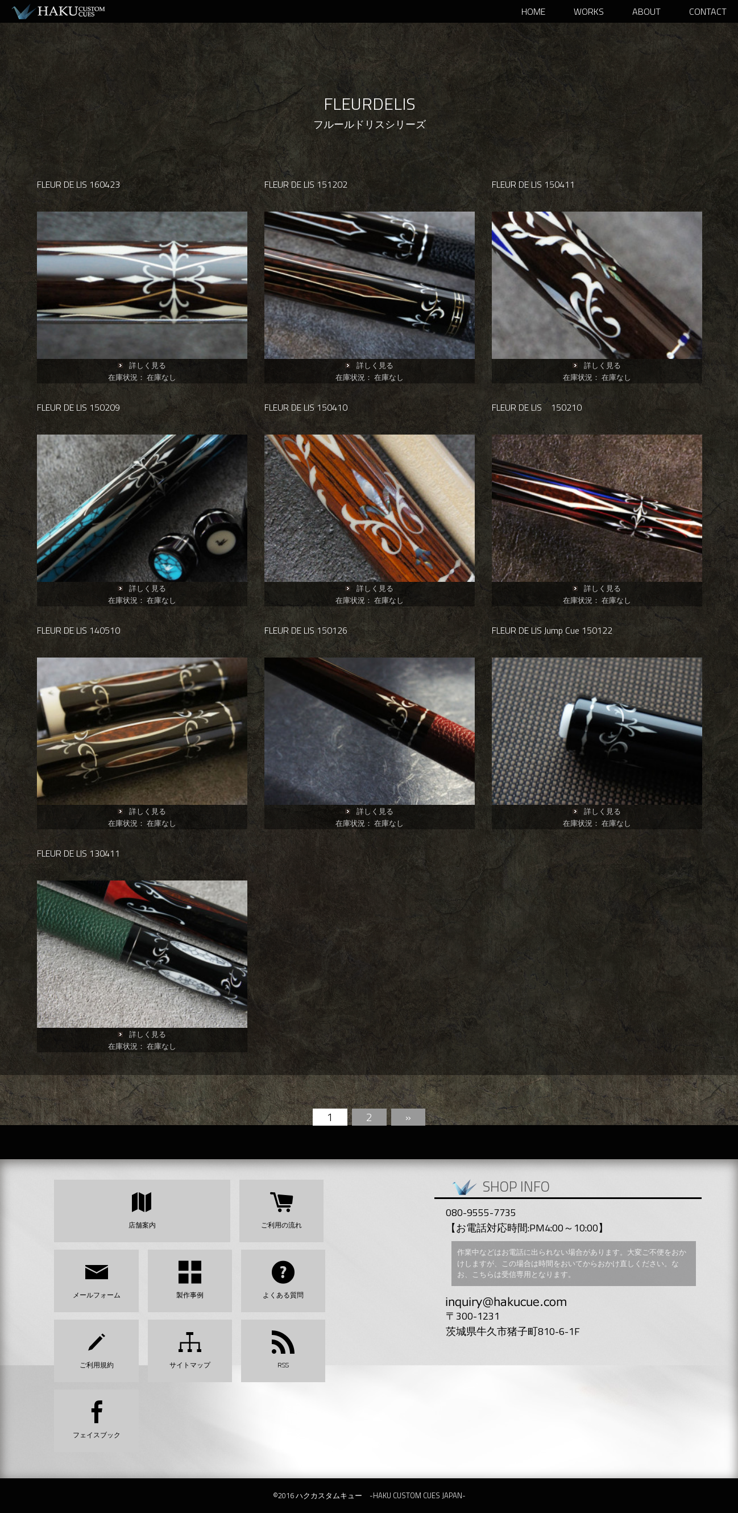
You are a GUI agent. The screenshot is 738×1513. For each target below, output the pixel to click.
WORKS (589, 11)
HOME (533, 11)
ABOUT (646, 11)
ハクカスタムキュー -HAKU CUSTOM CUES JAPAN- (68, 11)
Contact (708, 11)
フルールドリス (349, 124)
